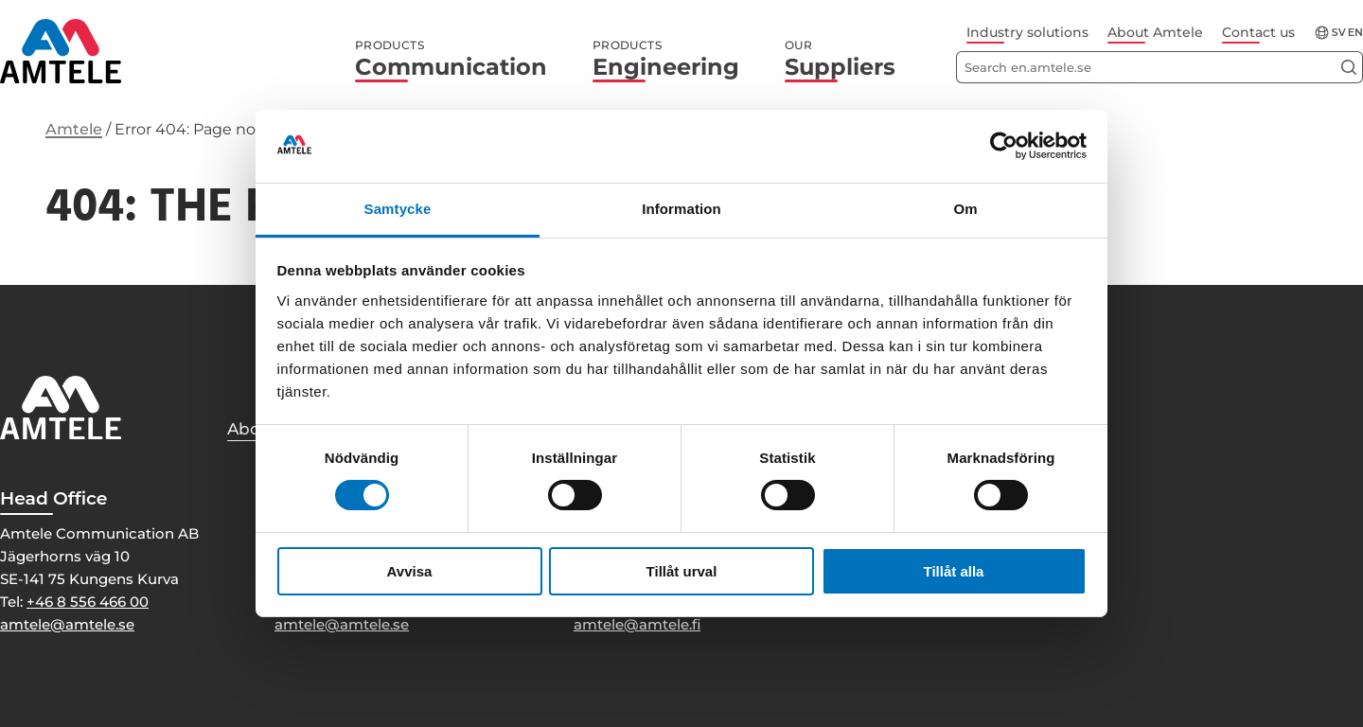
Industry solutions (1027, 32)
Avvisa (410, 571)
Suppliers (840, 59)
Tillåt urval (681, 571)
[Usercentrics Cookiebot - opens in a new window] (1004, 146)
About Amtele (1155, 32)
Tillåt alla (954, 571)
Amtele (73, 129)
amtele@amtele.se (67, 624)
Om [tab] (965, 209)
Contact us (1258, 32)
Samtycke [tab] (398, 209)
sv (1339, 32)
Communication (451, 59)
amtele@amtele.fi (637, 624)
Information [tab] (681, 209)
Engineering (666, 59)
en (1355, 32)
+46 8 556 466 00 (88, 602)
